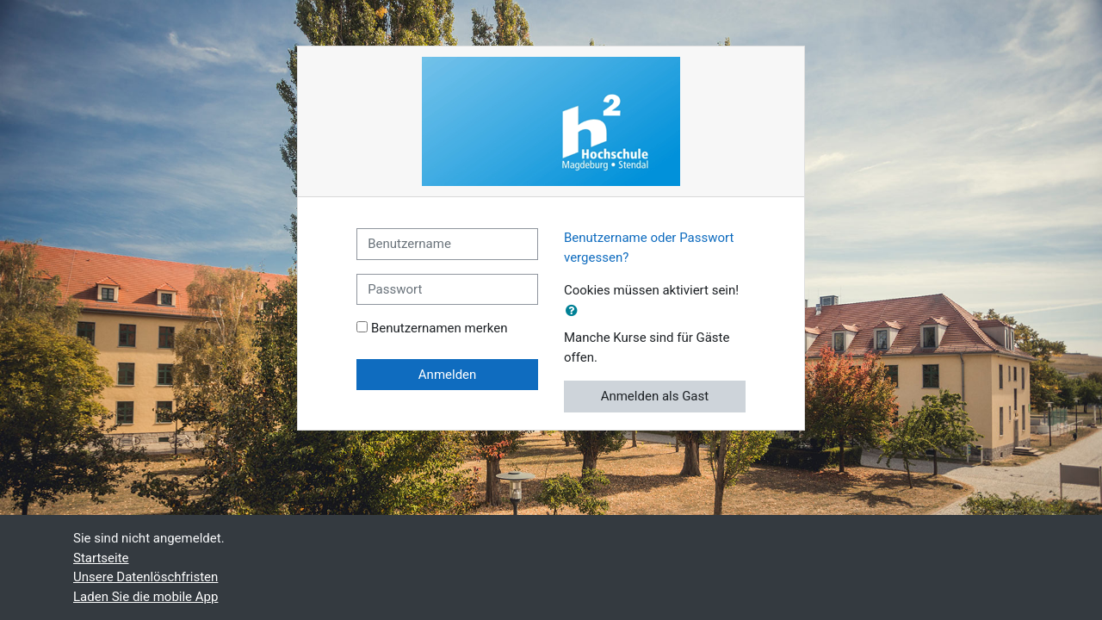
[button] (575, 311)
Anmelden (447, 374)
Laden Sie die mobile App (145, 596)
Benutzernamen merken (439, 328)
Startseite (101, 558)
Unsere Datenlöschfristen (145, 577)
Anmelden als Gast (655, 396)
